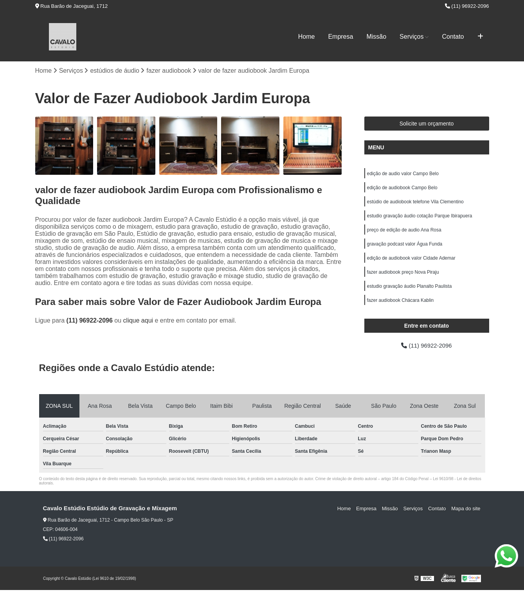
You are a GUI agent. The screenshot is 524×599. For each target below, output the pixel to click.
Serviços (411, 36)
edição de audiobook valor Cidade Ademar (411, 263)
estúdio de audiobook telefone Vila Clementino (415, 204)
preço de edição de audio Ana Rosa (404, 234)
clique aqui (138, 320)
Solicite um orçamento (427, 124)
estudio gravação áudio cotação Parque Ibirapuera (419, 219)
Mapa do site (466, 517)
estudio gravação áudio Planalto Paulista (409, 293)
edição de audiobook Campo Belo (402, 189)
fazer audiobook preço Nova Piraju (403, 278)
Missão (376, 36)
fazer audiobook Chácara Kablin (400, 308)
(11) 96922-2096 (467, 6)
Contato (453, 36)
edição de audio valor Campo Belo (403, 174)
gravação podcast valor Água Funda (405, 248)
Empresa (340, 36)
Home (306, 36)
